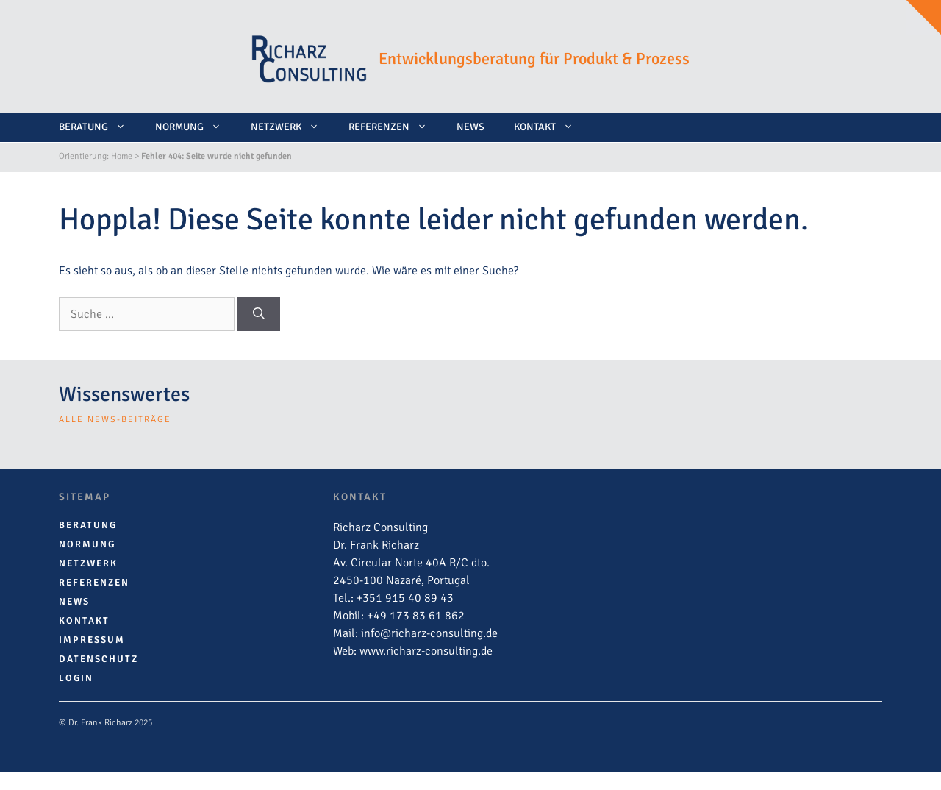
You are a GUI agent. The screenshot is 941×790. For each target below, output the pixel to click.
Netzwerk (292, 127)
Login (76, 678)
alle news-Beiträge (115, 419)
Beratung (99, 127)
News (470, 127)
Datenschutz (98, 659)
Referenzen (395, 127)
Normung (195, 127)
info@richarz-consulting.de (429, 633)
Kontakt (551, 127)
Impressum (92, 640)
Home (121, 156)
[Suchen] (258, 314)
